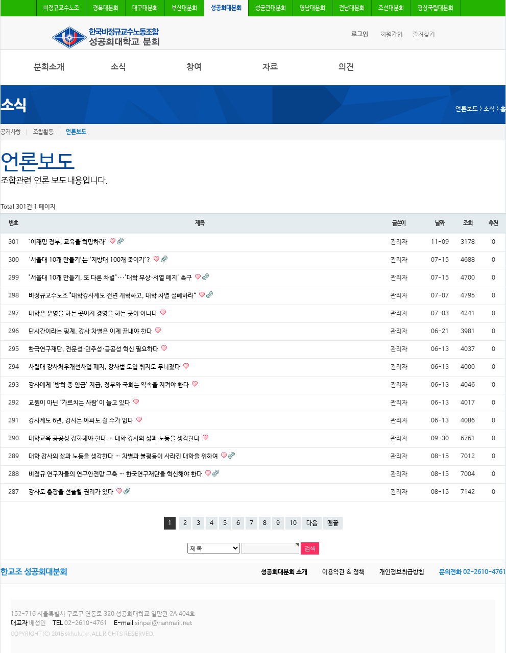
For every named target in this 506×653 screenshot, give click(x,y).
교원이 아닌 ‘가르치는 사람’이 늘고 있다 (80, 403)
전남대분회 (352, 8)
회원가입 (391, 34)
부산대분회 (184, 8)
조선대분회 (391, 8)
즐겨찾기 (424, 34)
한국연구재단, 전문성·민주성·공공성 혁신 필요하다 (94, 349)
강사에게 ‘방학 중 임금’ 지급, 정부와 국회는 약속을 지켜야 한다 (109, 385)
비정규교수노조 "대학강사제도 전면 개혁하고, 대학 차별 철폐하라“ (113, 295)
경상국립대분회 (435, 8)
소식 (118, 67)
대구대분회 (145, 8)
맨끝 (333, 523)
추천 (493, 223)
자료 (270, 67)
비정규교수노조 (61, 8)
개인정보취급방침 (401, 572)
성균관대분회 (270, 8)
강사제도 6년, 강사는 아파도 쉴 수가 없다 (82, 420)
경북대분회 (105, 8)
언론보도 (76, 132)
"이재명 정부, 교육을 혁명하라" (68, 242)
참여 (194, 67)
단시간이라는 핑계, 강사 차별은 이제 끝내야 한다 (91, 331)
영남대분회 (312, 8)
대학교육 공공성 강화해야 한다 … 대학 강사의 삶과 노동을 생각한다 (115, 438)
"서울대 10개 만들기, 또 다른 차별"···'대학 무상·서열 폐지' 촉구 (111, 278)
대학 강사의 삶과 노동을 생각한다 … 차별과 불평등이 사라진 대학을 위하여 (124, 456)
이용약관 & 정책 (343, 572)
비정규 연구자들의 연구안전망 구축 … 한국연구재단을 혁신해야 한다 (116, 474)
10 (293, 523)
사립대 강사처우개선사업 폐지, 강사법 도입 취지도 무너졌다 (105, 367)
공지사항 (11, 132)
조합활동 (43, 132)
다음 (312, 523)
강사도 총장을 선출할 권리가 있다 (72, 492)
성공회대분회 (226, 8)
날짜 (439, 223)
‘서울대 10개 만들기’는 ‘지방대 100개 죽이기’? (90, 260)
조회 (467, 223)
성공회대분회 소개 (284, 572)
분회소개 (49, 67)
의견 (346, 67)
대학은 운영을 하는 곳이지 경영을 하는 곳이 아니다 (94, 313)
